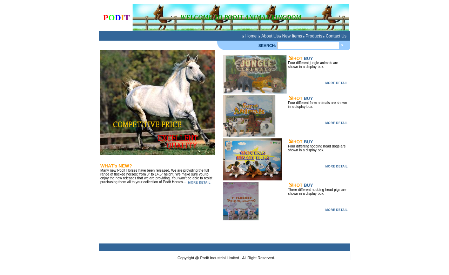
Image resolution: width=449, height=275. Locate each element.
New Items (292, 36)
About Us (270, 36)
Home (250, 36)
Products (314, 36)
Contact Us (336, 36)
